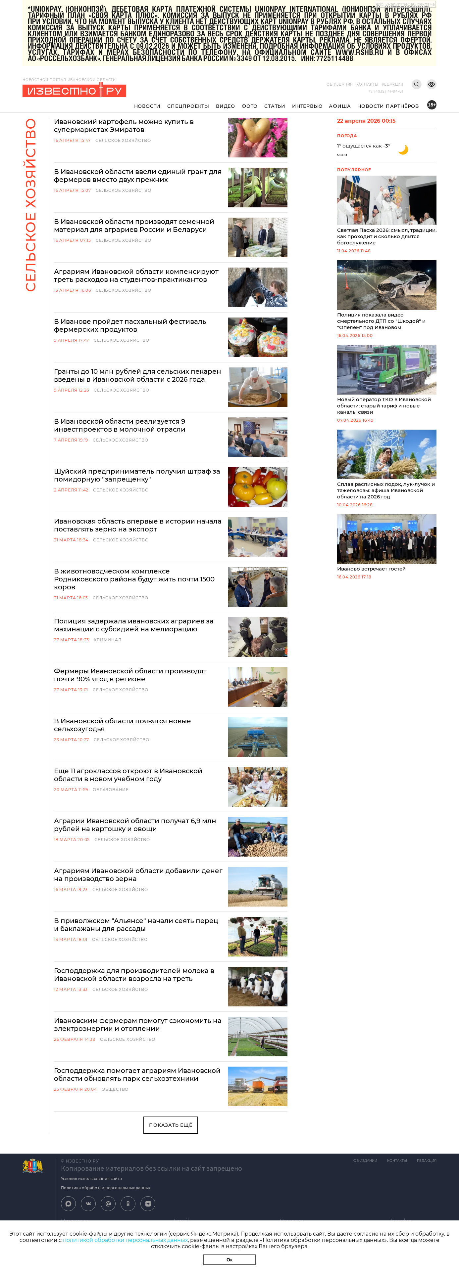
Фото (250, 106)
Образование (111, 789)
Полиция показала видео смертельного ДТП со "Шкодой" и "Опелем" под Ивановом (386, 295)
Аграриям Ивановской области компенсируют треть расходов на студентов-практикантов (136, 275)
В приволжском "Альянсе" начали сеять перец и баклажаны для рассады (136, 925)
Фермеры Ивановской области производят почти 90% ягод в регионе (130, 675)
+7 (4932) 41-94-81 (386, 91)
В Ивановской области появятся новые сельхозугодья (122, 725)
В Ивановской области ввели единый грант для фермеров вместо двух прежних (138, 176)
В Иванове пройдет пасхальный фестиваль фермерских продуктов (130, 325)
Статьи (274, 106)
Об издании (340, 84)
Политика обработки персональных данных (106, 1188)
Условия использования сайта (91, 1178)
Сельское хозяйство (123, 140)
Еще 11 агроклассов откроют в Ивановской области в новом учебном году (128, 775)
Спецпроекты (188, 106)
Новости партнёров (388, 106)
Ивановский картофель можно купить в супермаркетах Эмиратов (124, 126)
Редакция (392, 84)
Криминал (107, 639)
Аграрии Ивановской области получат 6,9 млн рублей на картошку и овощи (135, 825)
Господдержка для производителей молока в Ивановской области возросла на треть (134, 975)
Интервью (307, 106)
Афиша (340, 106)
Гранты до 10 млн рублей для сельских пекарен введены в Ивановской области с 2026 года (137, 375)
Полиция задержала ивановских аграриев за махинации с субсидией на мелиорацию (134, 625)
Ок (229, 1259)
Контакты (367, 84)
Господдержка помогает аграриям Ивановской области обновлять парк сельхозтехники (137, 1074)
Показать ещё (170, 1125)
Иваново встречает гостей (386, 543)
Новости (147, 106)
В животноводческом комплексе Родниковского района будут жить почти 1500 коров (134, 579)
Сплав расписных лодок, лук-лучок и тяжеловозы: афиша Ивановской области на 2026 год (386, 465)
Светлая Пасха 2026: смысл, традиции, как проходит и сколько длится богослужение (386, 211)
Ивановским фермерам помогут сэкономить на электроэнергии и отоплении (138, 1025)
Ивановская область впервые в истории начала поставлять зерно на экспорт (138, 525)
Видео (225, 106)
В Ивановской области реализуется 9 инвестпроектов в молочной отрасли (119, 425)
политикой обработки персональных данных (125, 1240)
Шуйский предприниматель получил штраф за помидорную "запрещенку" (137, 475)
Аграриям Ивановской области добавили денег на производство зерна (138, 875)
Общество (115, 1089)
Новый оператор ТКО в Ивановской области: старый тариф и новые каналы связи (386, 380)
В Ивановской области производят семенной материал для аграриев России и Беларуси (134, 225)
